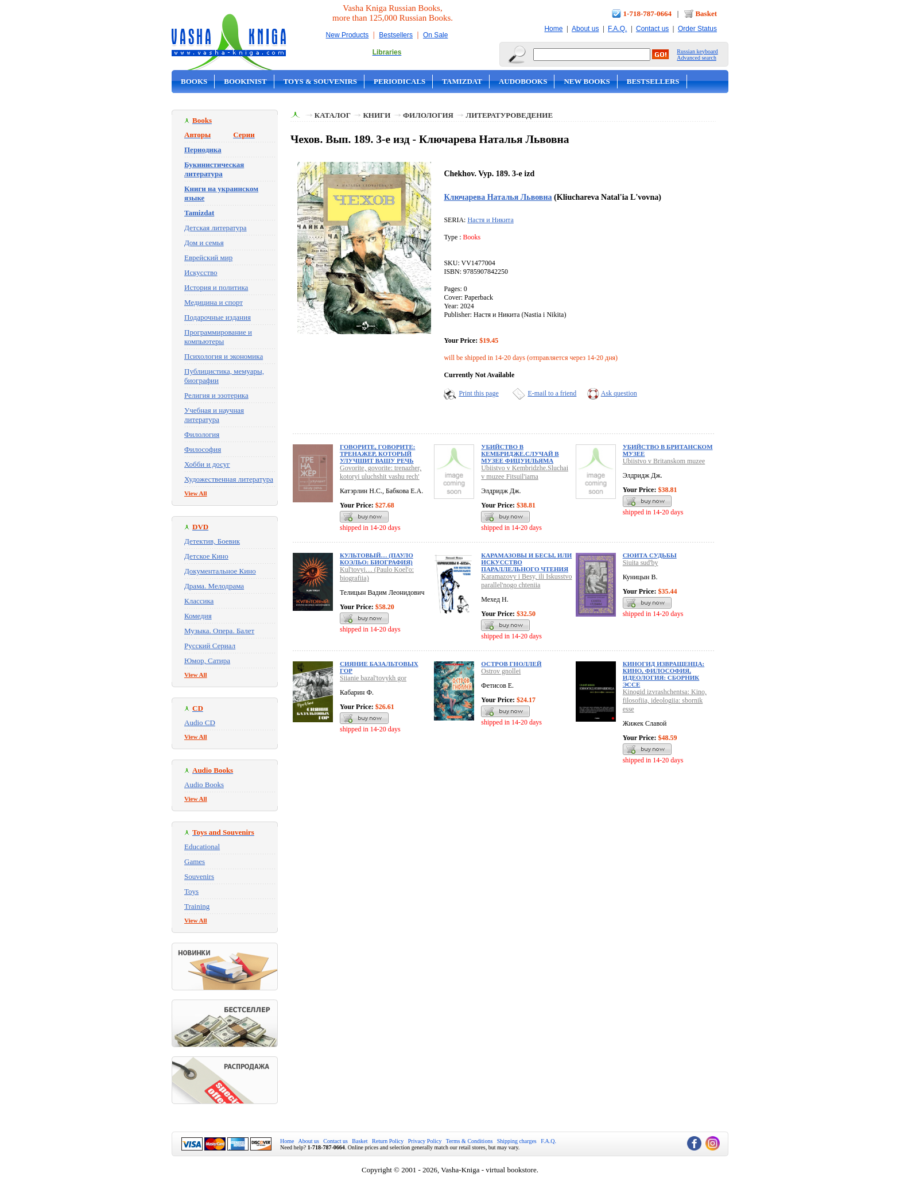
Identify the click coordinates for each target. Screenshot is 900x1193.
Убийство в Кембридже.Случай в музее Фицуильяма (519, 453)
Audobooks (523, 81)
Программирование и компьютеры (218, 337)
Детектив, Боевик (212, 541)
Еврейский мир (208, 257)
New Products (347, 35)
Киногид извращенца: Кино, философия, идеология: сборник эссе (664, 674)
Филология (201, 434)
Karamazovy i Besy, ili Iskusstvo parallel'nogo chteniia (526, 580)
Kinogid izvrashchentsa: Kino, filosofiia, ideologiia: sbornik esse (665, 700)
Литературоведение (509, 115)
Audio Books (204, 784)
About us (585, 29)
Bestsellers (396, 35)
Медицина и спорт (213, 302)
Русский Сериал (209, 645)
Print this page (478, 393)
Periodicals (399, 81)
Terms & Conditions (469, 1141)
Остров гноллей (511, 663)
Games (194, 861)
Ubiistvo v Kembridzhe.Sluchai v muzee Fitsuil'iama (524, 472)
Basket (706, 13)
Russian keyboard (697, 51)
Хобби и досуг (207, 464)
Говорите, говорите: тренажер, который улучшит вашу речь (377, 453)
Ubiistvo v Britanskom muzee (664, 461)
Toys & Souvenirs (320, 81)
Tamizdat (462, 81)
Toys (191, 891)
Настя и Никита (490, 220)
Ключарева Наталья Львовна (498, 197)
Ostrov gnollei (501, 671)
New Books (587, 81)
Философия (202, 449)
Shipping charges (517, 1141)
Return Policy (388, 1141)
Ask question (619, 393)
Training (197, 906)
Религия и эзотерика (216, 395)
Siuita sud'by (640, 563)
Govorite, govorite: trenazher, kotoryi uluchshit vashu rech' (380, 472)
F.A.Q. (617, 29)
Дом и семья (204, 242)
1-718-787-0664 (647, 13)
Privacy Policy (425, 1141)
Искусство (201, 272)
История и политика (216, 287)
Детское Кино (206, 556)
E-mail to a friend (551, 393)
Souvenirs (199, 876)
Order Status (697, 29)
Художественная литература (228, 479)
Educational (202, 846)
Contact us (652, 29)
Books (194, 81)
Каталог (333, 115)
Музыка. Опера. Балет (219, 630)
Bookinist (245, 81)
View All (195, 493)
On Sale (435, 35)
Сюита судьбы (650, 555)
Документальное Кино (220, 571)
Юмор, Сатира (207, 660)
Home (553, 29)
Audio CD (199, 722)
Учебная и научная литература (214, 415)
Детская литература (215, 227)
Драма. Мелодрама (214, 586)
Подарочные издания (217, 317)
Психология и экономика (223, 356)
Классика (199, 600)
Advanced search (696, 58)
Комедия (198, 615)
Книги (376, 115)
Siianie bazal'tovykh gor (373, 678)
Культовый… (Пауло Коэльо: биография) (376, 558)
